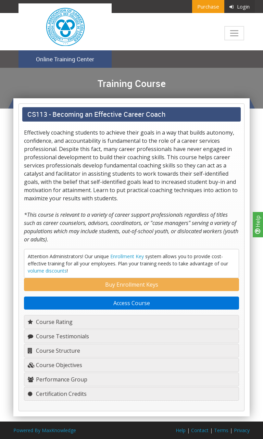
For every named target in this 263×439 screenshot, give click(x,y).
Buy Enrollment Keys (131, 284)
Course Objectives (55, 365)
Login (239, 6)
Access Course (131, 303)
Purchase (208, 6)
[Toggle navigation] (234, 33)
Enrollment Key (127, 256)
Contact (200, 430)
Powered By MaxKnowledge (44, 430)
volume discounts (47, 270)
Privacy (242, 430)
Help (258, 224)
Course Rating (50, 322)
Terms (221, 430)
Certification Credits (57, 394)
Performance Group (57, 379)
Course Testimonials (58, 336)
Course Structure (54, 350)
